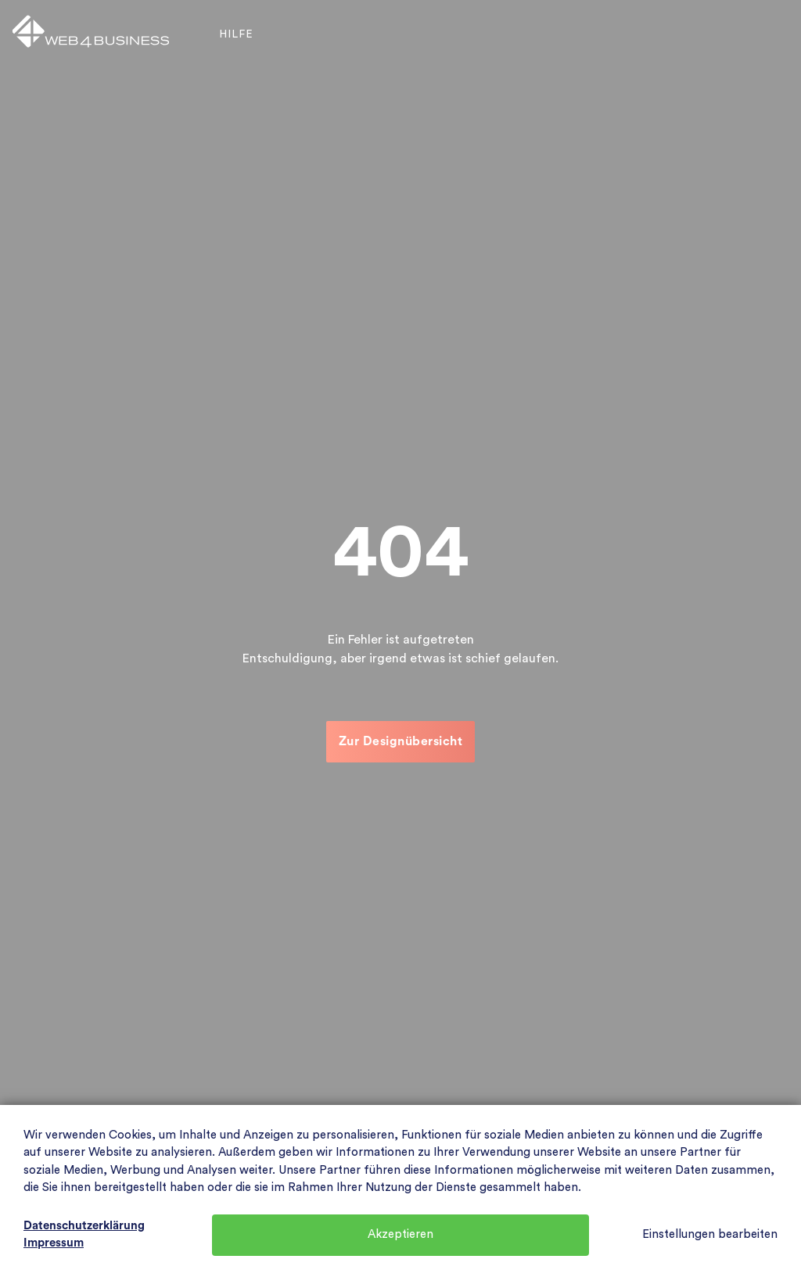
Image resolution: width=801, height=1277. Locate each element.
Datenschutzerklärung (84, 1226)
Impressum (53, 1243)
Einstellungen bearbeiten (710, 1234)
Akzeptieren (400, 1234)
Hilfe (236, 34)
